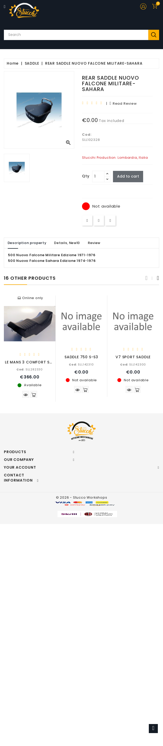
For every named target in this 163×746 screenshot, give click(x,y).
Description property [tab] (27, 243)
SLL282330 (30, 369)
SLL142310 (81, 364)
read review (123, 103)
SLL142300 (133, 364)
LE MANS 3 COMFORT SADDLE (33, 362)
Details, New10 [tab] (69, 243)
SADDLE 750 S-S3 (81, 357)
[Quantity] (98, 176)
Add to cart (128, 176)
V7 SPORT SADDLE (133, 357)
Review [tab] (97, 243)
